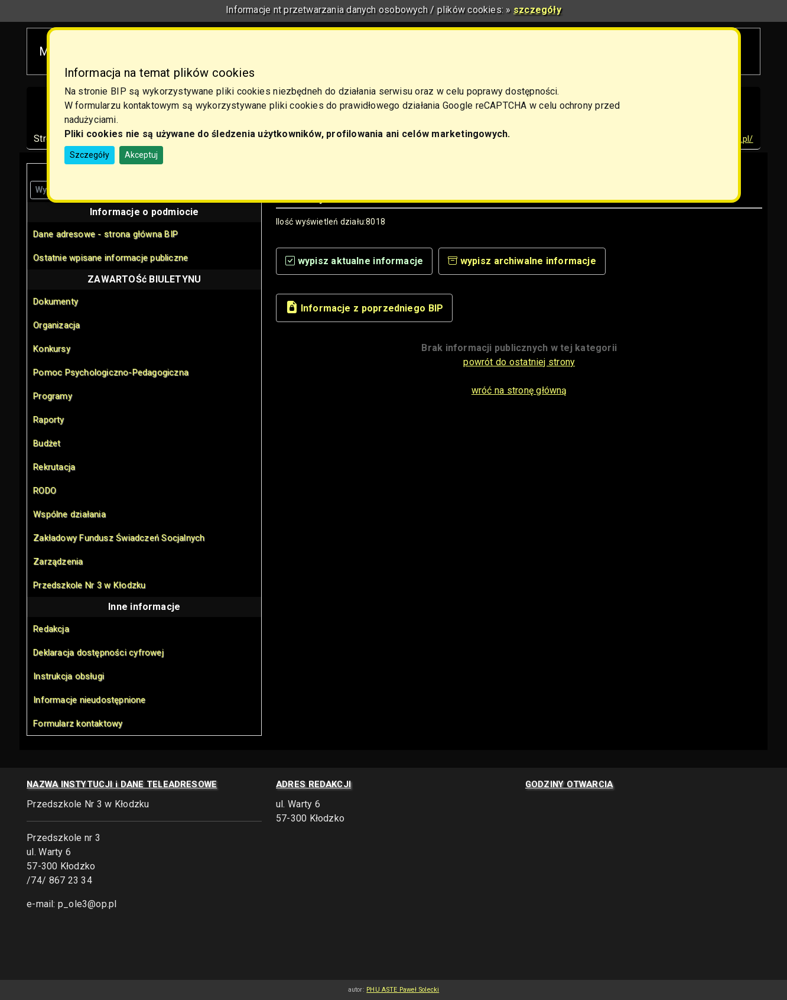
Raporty (48, 419)
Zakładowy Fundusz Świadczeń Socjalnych (118, 538)
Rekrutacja (54, 467)
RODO (44, 490)
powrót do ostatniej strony (519, 362)
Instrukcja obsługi (68, 676)
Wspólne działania (69, 514)
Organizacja (56, 325)
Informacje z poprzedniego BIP (364, 307)
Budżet (46, 443)
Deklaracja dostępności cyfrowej (98, 652)
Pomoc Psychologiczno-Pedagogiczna (110, 372)
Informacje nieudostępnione (89, 699)
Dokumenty (55, 301)
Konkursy (51, 348)
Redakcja (51, 629)
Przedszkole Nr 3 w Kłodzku (89, 585)
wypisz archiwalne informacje (522, 261)
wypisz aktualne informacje (354, 261)
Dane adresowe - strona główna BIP (105, 234)
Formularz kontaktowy (77, 723)
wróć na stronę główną (519, 390)
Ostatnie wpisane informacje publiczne (110, 257)
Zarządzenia (58, 561)
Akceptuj (141, 155)
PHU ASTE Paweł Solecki (402, 989)
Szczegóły (89, 155)
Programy (52, 396)
